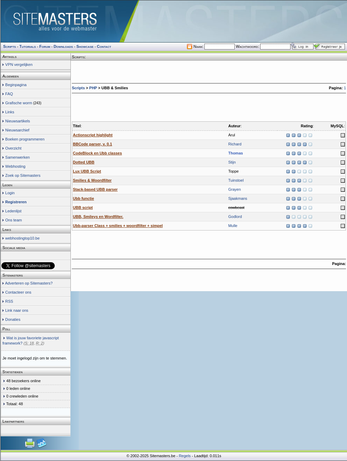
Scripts (78, 88)
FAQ (9, 94)
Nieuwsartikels (17, 121)
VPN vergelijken (18, 64)
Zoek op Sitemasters (22, 175)
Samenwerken (17, 157)
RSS (9, 301)
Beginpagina (16, 85)
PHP (93, 88)
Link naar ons (16, 310)
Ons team (13, 220)
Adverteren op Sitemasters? (28, 283)
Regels (185, 456)
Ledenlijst (13, 211)
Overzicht (13, 148)
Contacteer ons (18, 292)
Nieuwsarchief (17, 130)
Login (10, 193)
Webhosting (15, 166)
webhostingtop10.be (22, 238)
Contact (104, 46)
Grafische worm (18, 103)
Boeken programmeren (25, 139)
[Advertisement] (117, 105)
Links (9, 112)
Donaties (12, 319)
